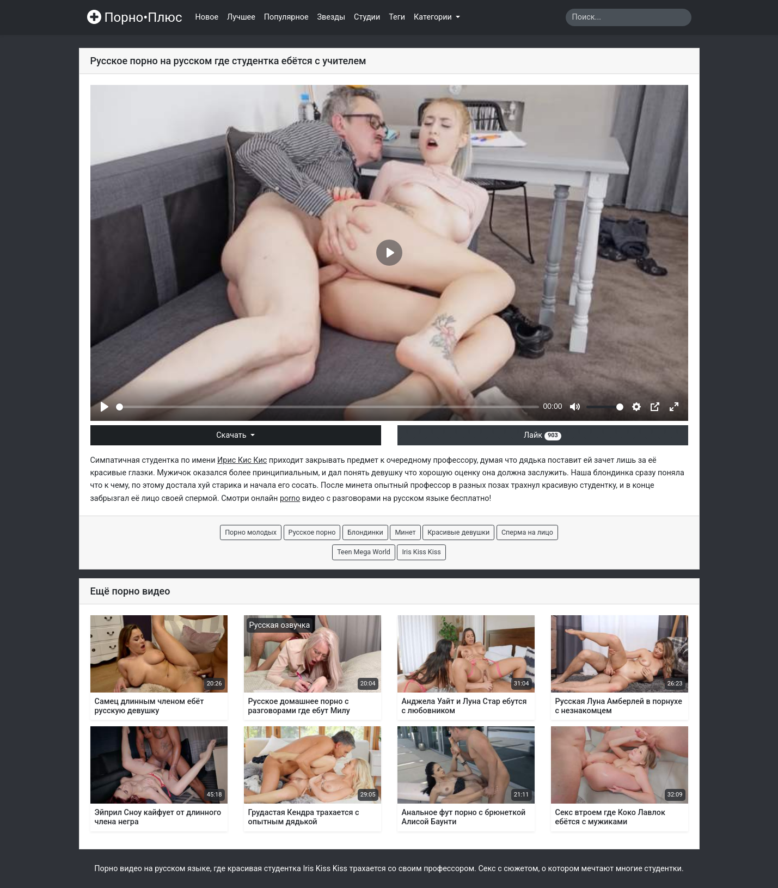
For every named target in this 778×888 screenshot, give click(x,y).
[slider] (327, 407)
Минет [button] (405, 532)
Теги (397, 17)
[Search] (628, 17)
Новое (207, 17)
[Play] (104, 406)
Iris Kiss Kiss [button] (421, 552)
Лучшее (241, 17)
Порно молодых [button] (251, 532)
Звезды (331, 17)
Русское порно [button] (312, 532)
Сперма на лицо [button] (527, 532)
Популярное (286, 17)
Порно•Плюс (134, 17)
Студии (367, 17)
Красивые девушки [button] (458, 532)
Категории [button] (434, 17)
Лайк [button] (542, 435)
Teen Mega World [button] (363, 552)
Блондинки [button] (365, 532)
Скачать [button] (232, 435)
